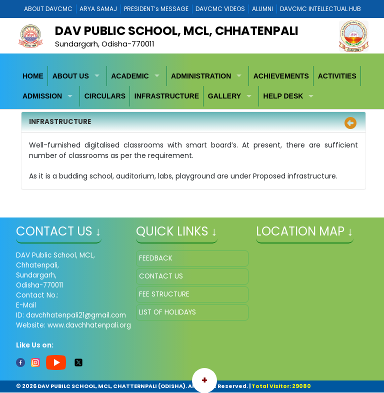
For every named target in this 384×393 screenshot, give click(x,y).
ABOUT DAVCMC (48, 8)
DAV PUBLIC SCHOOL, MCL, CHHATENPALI (176, 30)
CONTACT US (161, 276)
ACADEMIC (129, 76)
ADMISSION (42, 96)
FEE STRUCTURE (164, 294)
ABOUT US (70, 76)
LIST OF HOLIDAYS (167, 312)
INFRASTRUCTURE (166, 96)
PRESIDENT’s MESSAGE (156, 8)
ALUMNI (262, 8)
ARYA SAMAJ (98, 8)
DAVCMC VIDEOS (220, 8)
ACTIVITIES (337, 76)
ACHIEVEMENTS (281, 76)
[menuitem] (33, 76)
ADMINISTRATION (201, 76)
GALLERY (224, 96)
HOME (33, 76)
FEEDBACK (155, 258)
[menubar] (192, 86)
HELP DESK (284, 96)
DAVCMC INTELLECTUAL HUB (320, 8)
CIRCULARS (105, 96)
